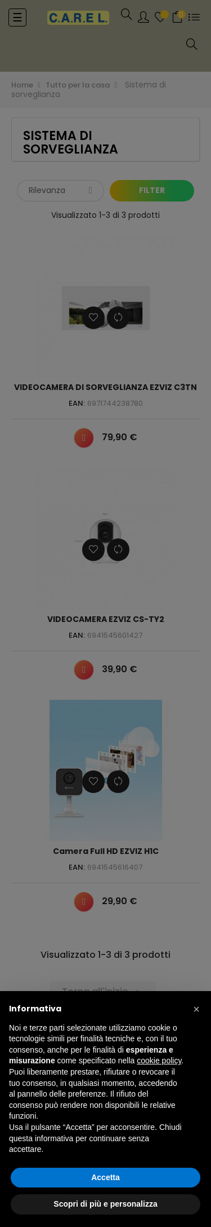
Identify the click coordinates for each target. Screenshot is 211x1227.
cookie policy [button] (159, 1060)
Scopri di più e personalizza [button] (105, 1203)
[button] (196, 1009)
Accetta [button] (105, 1177)
